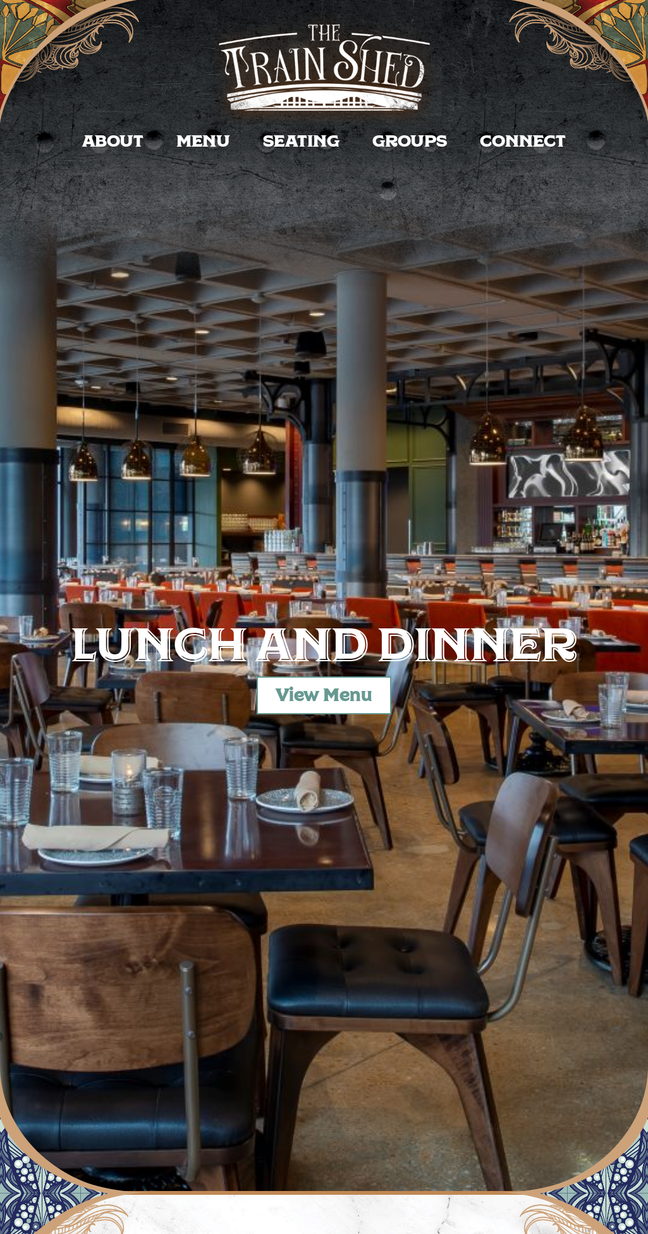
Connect (523, 142)
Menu (203, 142)
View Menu (324, 695)
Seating (301, 142)
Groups (409, 142)
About (113, 142)
